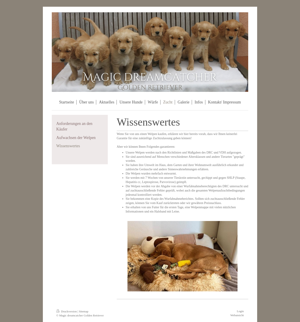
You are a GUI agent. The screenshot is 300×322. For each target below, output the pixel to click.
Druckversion (66, 311)
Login (240, 311)
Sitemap (83, 311)
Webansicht (237, 315)
